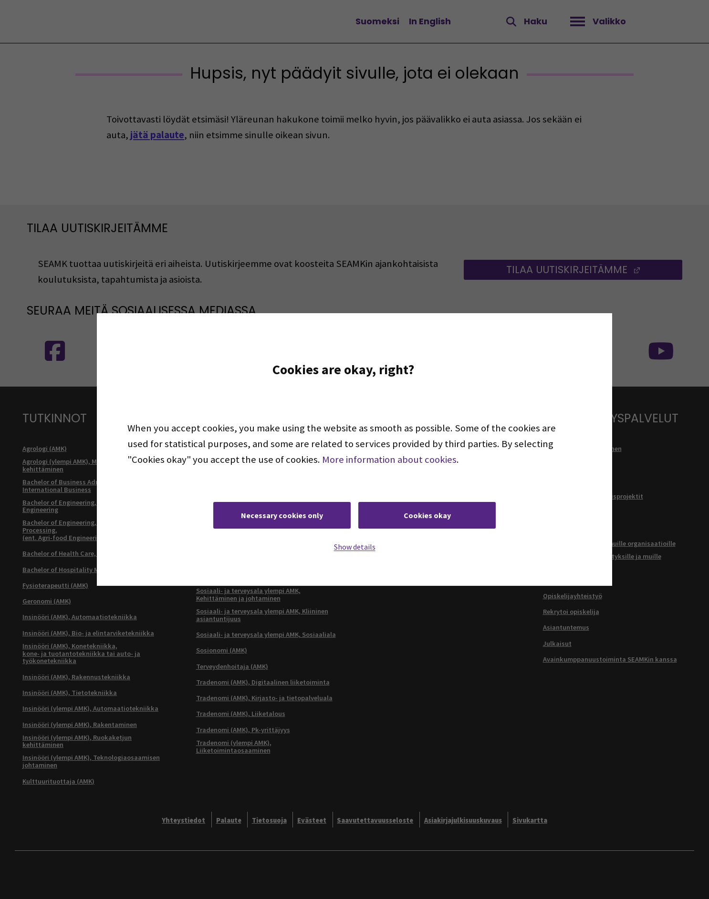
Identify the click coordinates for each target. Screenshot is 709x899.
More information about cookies (389, 459)
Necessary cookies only (282, 515)
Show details (354, 547)
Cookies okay (427, 515)
